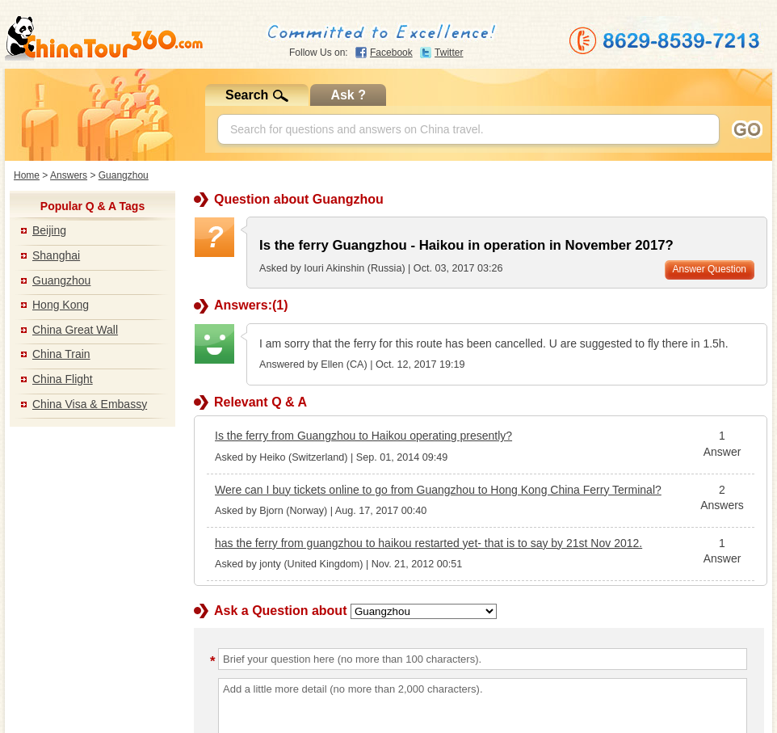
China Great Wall (75, 329)
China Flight (62, 379)
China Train (61, 354)
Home (27, 175)
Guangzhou (124, 175)
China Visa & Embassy (89, 404)
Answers (68, 175)
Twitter (449, 52)
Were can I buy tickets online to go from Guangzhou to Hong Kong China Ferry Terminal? (438, 489)
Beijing (49, 230)
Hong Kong (60, 304)
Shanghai (56, 255)
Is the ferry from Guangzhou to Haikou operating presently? (363, 435)
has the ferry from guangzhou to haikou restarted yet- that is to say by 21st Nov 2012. (428, 543)
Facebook (391, 52)
